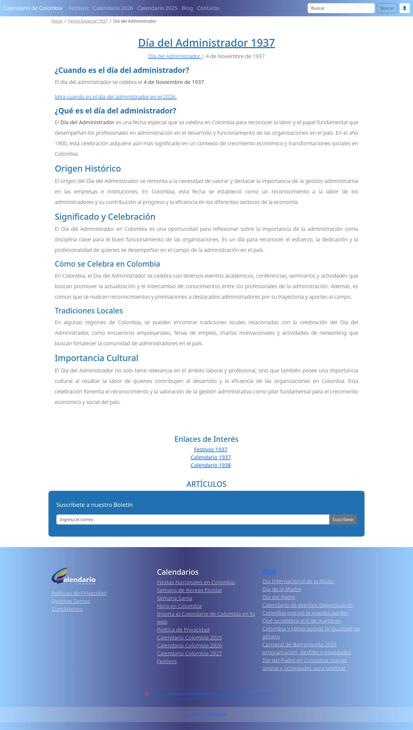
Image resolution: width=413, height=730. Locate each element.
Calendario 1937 (211, 457)
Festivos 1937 (210, 449)
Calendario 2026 (113, 8)
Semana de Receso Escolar (189, 590)
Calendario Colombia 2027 (189, 653)
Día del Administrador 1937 (206, 42)
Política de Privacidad (183, 629)
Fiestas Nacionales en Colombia (196, 582)
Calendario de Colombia (32, 8)
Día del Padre (278, 597)
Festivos (78, 8)
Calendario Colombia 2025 (189, 637)
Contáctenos (67, 608)
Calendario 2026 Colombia (206, 714)
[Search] (341, 8)
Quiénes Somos (71, 600)
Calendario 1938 (211, 465)
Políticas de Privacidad (79, 593)
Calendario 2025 (157, 8)
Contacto (208, 8)
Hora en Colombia (179, 605)
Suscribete (343, 519)
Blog (187, 8)
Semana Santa (174, 598)
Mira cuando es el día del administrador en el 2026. (116, 96)
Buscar (387, 8)
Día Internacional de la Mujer (298, 581)
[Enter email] (193, 519)
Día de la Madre (281, 589)
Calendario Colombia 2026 (189, 645)
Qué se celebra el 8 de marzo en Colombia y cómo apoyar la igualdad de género (311, 628)
